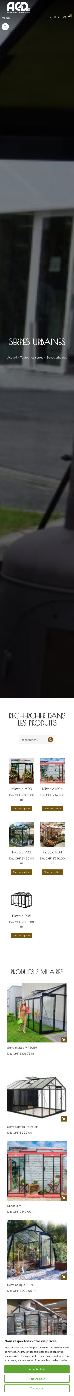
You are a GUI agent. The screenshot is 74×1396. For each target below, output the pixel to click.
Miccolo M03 (21, 788)
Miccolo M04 (52, 788)
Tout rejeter (37, 1388)
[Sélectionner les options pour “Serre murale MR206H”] (64, 1039)
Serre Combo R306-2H (22, 1127)
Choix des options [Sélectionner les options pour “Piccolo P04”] (52, 872)
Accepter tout (37, 1369)
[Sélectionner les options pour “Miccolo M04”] (64, 1198)
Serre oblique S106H (20, 1285)
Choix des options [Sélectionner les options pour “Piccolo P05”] (21, 935)
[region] (37, 1365)
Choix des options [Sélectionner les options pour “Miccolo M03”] (21, 808)
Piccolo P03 (21, 852)
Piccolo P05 (21, 915)
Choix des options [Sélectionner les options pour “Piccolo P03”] (21, 872)
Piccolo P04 (52, 852)
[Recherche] (50, 739)
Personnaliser (37, 1378)
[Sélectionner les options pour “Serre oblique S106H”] (64, 1277)
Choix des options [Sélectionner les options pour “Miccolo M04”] (52, 808)
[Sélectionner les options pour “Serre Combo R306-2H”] (64, 1119)
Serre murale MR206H (22, 1048)
